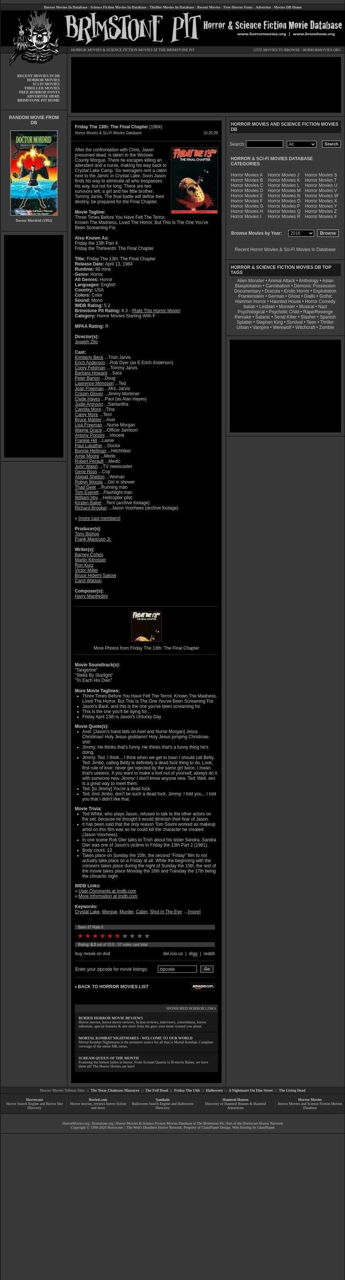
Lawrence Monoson (94, 383)
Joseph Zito (86, 341)
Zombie (326, 327)
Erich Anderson (90, 362)
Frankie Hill (86, 440)
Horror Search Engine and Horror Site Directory (34, 1106)
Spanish (328, 317)
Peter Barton (87, 378)
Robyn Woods (89, 482)
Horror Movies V (321, 190)
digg (193, 953)
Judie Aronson (89, 404)
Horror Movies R (284, 216)
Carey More (86, 414)
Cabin (141, 911)
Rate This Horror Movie (156, 310)
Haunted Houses (235, 1100)
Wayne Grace (88, 430)
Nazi (322, 306)
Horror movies (81, 1104)
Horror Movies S (321, 175)
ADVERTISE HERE (43, 96)
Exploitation (324, 291)
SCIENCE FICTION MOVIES (129, 50)
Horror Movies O (284, 201)
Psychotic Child (284, 311)
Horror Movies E (247, 195)
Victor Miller (86, 570)
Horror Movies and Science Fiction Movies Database (310, 1106)
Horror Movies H (247, 211)
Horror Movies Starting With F (126, 316)
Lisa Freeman (88, 425)
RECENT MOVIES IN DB (38, 76)
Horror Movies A (247, 175)
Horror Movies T (321, 180)
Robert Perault (89, 461)
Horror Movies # (320, 216)
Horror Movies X (321, 201)
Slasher (308, 317)
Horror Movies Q (284, 211)
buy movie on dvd (92, 953)
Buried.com (98, 1100)
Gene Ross (86, 471)
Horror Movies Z (321, 211)
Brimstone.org (102, 1123)
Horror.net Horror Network (263, 1123)
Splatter (244, 322)
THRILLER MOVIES (42, 88)
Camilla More (88, 409)
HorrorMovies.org (75, 1123)
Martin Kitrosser (90, 560)
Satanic (262, 317)
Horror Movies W (321, 195)
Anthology (308, 280)
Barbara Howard (91, 373)
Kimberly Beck (89, 357)
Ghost (294, 296)
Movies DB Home (288, 7)
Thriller (327, 322)
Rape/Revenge (318, 311)
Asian (328, 280)
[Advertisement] (33, 346)
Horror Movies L (283, 185)
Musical (306, 306)
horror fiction (116, 1104)
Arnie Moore (87, 456)
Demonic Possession (314, 285)
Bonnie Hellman (90, 450)
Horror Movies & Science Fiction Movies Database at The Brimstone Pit (170, 1123)
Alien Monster (250, 280)
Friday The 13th (187, 1090)
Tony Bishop (87, 534)
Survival (295, 322)
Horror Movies (310, 1100)
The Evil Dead (156, 1090)
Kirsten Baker (88, 502)
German (276, 296)
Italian (249, 306)
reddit (209, 953)
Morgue (109, 911)
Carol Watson (88, 580)
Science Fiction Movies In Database (118, 7)
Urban (242, 327)
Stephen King (269, 322)
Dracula (272, 291)
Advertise (263, 7)
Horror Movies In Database (65, 7)
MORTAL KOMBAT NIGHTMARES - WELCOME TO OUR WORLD (136, 1038)
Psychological (251, 311)
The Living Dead (292, 1090)
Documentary (247, 291)
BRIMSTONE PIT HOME (38, 100)
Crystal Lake (87, 911)
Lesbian (267, 306)
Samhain (163, 1100)
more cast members (99, 518)
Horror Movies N (284, 195)
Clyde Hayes (87, 399)
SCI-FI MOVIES (46, 84)
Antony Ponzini (90, 435)
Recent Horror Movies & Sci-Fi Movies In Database (285, 249)
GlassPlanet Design (216, 1127)
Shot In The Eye (166, 911)
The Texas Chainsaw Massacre (115, 1090)
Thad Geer (85, 487)
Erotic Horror (296, 291)
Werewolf (282, 327)
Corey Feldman (90, 367)
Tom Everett (87, 492)
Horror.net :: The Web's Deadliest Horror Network (144, 1127)
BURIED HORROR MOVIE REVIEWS (111, 1018)
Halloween (214, 1090)
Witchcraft (305, 327)
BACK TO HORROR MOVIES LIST (113, 986)
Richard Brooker (91, 508)
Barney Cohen (89, 554)
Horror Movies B (247, 180)
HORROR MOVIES (86, 50)
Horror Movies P (284, 206)
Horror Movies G (247, 206)
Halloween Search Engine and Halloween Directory (163, 1106)
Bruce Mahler (88, 419)
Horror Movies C (247, 185)
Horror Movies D (247, 190)
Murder (126, 911)
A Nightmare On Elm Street (251, 1090)
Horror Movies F (247, 201)
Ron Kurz (84, 565)
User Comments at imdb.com (107, 891)
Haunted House (285, 301)
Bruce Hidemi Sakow (95, 575)
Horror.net (34, 1100)
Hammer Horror (250, 301)
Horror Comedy (320, 301)
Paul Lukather (88, 445)
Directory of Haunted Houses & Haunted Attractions (235, 1106)
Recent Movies (208, 7)
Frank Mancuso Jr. (93, 539)
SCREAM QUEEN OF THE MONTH (109, 1058)
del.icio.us (173, 953)
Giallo (309, 296)
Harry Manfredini (91, 596)
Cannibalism (277, 285)
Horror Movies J (283, 175)
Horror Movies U (321, 185)
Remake (243, 317)
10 (147, 936)
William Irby (86, 497)
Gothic (325, 296)
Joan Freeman (89, 388)
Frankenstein (251, 296)
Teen (311, 322)
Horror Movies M (284, 190)
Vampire (261, 327)
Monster (287, 306)
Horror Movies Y (321, 206)
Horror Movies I (246, 216)
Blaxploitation (248, 285)
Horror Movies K (284, 180)
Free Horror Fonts (238, 7)
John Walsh (86, 466)
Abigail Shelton (90, 476)
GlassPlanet (266, 1127)
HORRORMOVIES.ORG (321, 50)
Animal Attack (281, 280)
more (194, 911)
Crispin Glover (89, 393)
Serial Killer (285, 317)
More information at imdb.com (108, 896)
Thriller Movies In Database (171, 7)
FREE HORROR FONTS (39, 92)
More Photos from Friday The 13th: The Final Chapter (146, 648)
